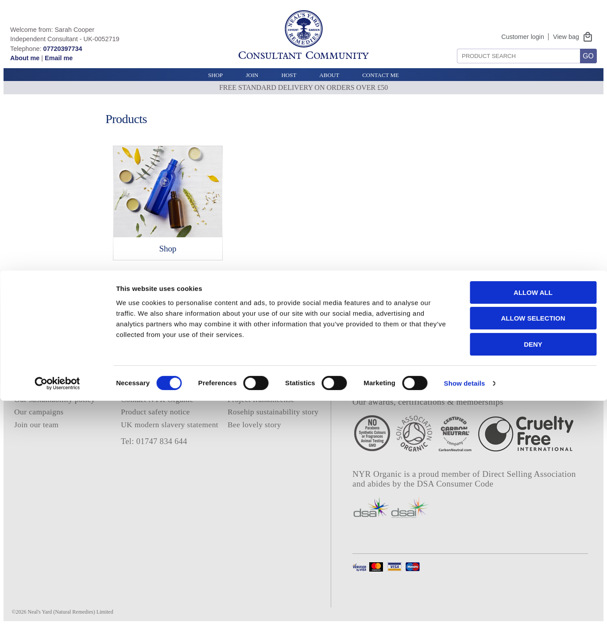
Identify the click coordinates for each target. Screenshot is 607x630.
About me (24, 58)
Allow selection (533, 548)
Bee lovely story (254, 424)
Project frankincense (261, 399)
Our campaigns (39, 411)
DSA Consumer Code (455, 483)
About (329, 75)
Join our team (36, 424)
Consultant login (255, 374)
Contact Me (380, 75)
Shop (215, 75)
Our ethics (31, 387)
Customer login (522, 36)
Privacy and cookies (153, 362)
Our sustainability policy (54, 399)
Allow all (533, 522)
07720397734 (62, 48)
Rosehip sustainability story (273, 411)
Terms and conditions (156, 374)
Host (288, 75)
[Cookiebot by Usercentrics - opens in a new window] (57, 612)
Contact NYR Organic (157, 399)
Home (24, 362)
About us (29, 374)
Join (252, 75)
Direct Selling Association (529, 474)
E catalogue (247, 387)
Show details (464, 612)
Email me (59, 58)
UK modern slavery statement (169, 424)
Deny (533, 573)
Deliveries (138, 387)
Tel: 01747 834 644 (154, 441)
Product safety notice (155, 411)
